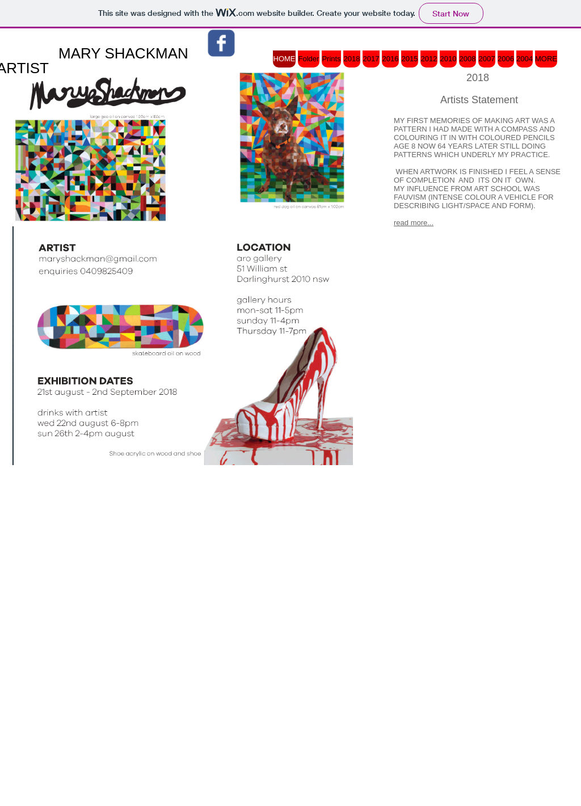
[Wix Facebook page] (221, 43)
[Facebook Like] (490, 291)
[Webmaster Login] (530, 562)
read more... (413, 222)
